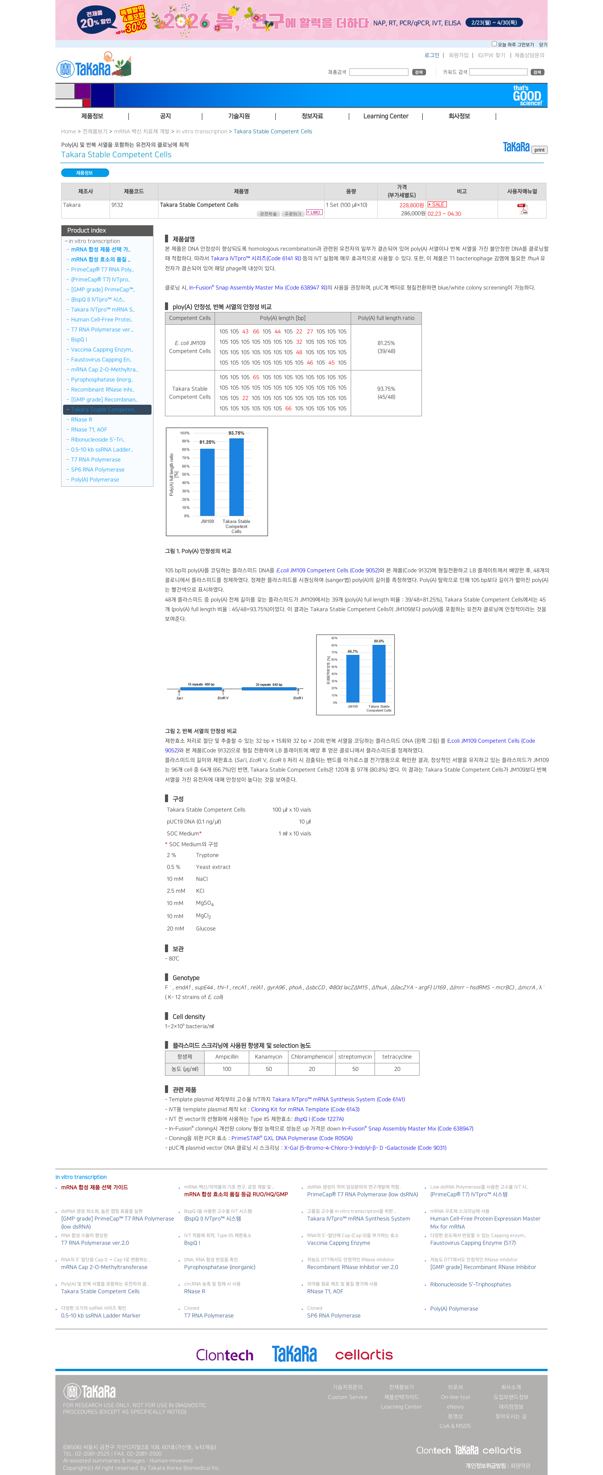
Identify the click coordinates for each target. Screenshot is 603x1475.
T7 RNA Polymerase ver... (102, 330)
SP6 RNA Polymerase (98, 470)
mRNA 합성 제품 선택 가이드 (94, 1188)
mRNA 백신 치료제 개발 (142, 131)
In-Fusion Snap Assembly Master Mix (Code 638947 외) (258, 288)
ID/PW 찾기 (491, 55)
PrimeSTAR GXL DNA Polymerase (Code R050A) (292, 1138)
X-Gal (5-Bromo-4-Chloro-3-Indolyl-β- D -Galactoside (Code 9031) (365, 1148)
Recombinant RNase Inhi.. (102, 390)
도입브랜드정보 (511, 1397)
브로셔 (455, 1387)
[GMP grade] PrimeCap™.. (103, 290)
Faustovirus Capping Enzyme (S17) (473, 1243)
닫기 (543, 44)
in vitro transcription (201, 131)
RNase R (81, 420)
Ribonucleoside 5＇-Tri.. (98, 440)
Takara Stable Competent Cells (100, 1291)
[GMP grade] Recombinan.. (104, 400)
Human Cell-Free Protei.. (102, 320)
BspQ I (79, 340)
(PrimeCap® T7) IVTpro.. (100, 280)
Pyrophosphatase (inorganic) (219, 1267)
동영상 (455, 1416)
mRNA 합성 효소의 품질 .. (100, 260)
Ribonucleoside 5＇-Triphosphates (470, 1284)
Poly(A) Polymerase (95, 480)
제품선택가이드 (401, 1397)
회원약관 (520, 1466)
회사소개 (511, 1387)
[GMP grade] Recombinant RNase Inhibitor (483, 1267)
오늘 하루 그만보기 (516, 44)
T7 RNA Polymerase (96, 460)
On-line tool (455, 1397)
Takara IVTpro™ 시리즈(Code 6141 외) (256, 258)
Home (68, 131)
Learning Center (401, 1407)
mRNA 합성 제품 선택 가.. (100, 250)
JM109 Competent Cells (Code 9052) (328, 570)
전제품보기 (95, 131)
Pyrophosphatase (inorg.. (102, 380)
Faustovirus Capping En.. (101, 360)
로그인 (432, 55)
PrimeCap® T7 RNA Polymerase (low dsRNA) (362, 1194)
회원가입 (459, 55)
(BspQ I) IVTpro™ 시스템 (212, 1219)
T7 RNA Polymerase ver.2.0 (95, 1243)
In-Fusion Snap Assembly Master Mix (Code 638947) (407, 1129)
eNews (455, 1407)
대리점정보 (511, 1407)
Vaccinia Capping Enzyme (338, 1243)
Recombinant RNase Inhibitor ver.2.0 (352, 1267)
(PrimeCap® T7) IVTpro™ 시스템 (469, 1194)
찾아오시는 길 (511, 1416)
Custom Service (348, 1397)
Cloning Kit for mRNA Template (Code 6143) (305, 1109)
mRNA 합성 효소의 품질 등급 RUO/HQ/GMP (236, 1194)
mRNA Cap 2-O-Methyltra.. (104, 370)
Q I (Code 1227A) (319, 1119)
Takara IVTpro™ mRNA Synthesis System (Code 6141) (338, 1099)
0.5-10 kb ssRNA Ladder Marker (101, 1316)
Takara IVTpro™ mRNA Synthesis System (358, 1219)
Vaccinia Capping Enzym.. (102, 350)
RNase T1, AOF (89, 430)
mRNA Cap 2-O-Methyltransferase (104, 1267)
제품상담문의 (530, 55)
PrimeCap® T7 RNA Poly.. (102, 270)
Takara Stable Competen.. (104, 410)
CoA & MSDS (455, 1426)
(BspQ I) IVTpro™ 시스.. (98, 300)
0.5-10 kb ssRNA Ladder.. (102, 450)
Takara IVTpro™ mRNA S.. (103, 310)
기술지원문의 (348, 1387)
